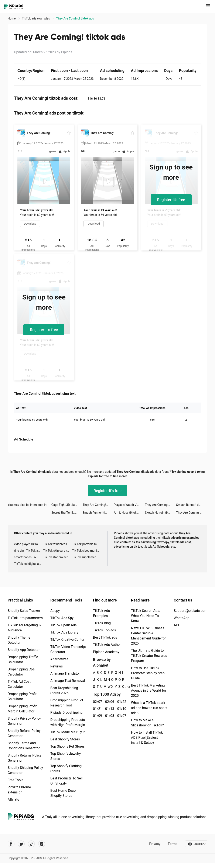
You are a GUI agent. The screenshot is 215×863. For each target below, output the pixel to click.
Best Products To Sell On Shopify (66, 780)
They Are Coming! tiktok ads (98, 504)
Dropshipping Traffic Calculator (23, 659)
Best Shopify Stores (65, 739)
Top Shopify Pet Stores (67, 746)
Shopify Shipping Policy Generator (25, 770)
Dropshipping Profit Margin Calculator (22, 708)
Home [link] (12, 18)
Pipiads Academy (106, 652)
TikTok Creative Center (67, 640)
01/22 (121, 702)
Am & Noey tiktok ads (128, 512)
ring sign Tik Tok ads (27, 550)
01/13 (109, 709)
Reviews (56, 666)
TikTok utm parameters (25, 618)
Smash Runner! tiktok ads (191, 504)
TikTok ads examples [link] (36, 18)
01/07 (121, 716)
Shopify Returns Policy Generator (24, 757)
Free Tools (15, 780)
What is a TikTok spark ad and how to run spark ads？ (149, 708)
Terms (172, 844)
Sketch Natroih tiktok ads (160, 512)
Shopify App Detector (24, 650)
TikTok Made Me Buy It (67, 732)
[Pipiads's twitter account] (21, 844)
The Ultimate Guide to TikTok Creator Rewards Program (149, 656)
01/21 (96, 709)
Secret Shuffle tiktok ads (67, 512)
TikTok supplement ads (86, 557)
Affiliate (13, 799)
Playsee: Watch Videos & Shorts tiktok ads (129, 504)
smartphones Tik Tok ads (28, 557)
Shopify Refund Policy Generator (24, 733)
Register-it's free (171, 199)
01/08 (109, 716)
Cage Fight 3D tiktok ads (67, 504)
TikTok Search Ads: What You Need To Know (145, 616)
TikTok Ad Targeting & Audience (24, 627)
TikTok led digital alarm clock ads (28, 563)
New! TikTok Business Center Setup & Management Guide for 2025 (148, 635)
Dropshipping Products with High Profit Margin (67, 722)
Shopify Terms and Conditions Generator (24, 745)
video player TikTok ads (28, 544)
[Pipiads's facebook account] (11, 844)
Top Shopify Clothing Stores (66, 768)
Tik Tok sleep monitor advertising (86, 550)
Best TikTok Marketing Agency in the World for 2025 (148, 690)
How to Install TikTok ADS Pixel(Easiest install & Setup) (147, 737)
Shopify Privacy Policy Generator (24, 721)
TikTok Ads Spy (62, 618)
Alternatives (59, 659)
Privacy (154, 844)
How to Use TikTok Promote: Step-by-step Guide (148, 673)
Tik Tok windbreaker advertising (57, 544)
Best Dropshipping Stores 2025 (64, 690)
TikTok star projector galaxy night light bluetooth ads (57, 557)
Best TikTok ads (105, 637)
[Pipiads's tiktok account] (31, 844)
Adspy (55, 611)
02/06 (109, 702)
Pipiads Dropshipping (66, 713)
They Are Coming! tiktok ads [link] (75, 18)
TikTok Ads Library (64, 632)
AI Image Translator (65, 673)
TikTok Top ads (104, 630)
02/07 (96, 702)
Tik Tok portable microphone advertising (86, 544)
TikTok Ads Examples (101, 613)
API (176, 625)
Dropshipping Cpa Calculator (21, 671)
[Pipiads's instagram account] (41, 844)
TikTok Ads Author (107, 645)
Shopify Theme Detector (19, 640)
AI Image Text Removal (67, 681)
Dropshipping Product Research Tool (66, 702)
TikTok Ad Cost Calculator (19, 684)
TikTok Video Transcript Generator (68, 649)
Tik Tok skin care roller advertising (57, 550)
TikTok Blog (102, 623)
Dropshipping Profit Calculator (22, 696)
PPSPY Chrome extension (19, 789)
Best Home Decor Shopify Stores (63, 793)
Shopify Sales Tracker (24, 611)
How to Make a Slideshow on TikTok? (147, 722)
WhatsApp (182, 618)
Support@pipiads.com (190, 611)
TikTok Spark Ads (63, 625)
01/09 (96, 716)
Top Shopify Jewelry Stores (65, 756)
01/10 (121, 709)
